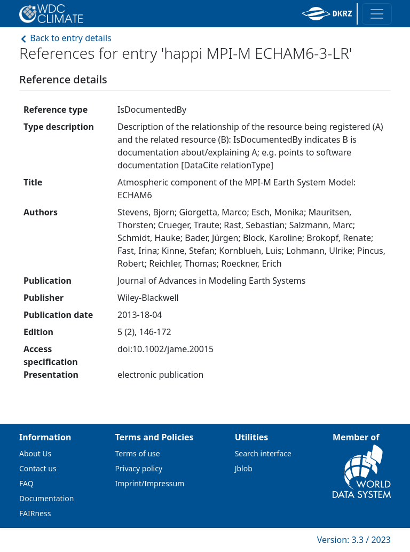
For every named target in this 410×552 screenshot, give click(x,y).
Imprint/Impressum (150, 483)
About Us (35, 453)
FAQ (26, 483)
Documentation (46, 498)
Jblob (244, 468)
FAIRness (35, 513)
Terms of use (137, 453)
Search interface (263, 453)
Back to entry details (65, 38)
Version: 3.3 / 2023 (354, 540)
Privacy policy (139, 468)
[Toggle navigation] (377, 14)
